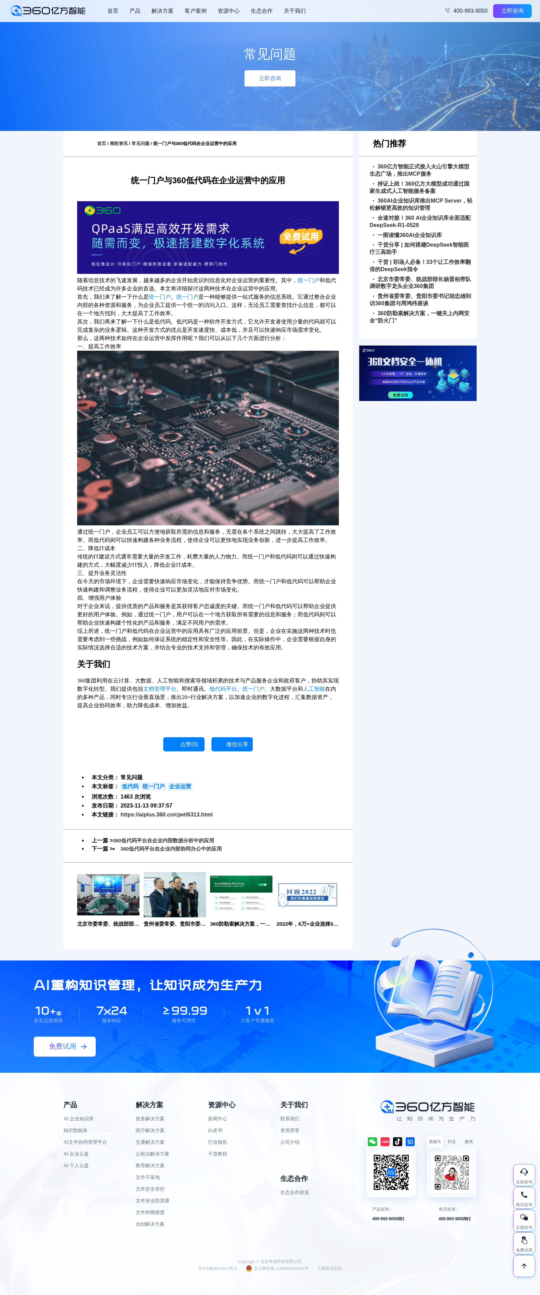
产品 (135, 11)
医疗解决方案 (150, 1130)
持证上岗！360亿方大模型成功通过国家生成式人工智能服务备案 (419, 187)
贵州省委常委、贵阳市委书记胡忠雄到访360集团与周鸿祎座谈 (420, 299)
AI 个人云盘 (76, 1166)
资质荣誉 (290, 1130)
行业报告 (217, 1142)
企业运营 (180, 786)
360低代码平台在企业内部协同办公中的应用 (175, 849)
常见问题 (140, 143)
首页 (112, 11)
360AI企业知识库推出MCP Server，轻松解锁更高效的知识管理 (421, 204)
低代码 (130, 786)
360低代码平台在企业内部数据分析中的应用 (167, 840)
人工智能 (314, 689)
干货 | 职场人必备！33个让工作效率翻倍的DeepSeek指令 (420, 265)
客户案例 (196, 11)
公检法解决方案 (152, 1154)
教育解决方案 (150, 1166)
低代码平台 (223, 689)
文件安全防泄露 (152, 1201)
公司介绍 (290, 1142)
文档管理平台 (159, 689)
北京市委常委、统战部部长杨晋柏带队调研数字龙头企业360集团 (420, 282)
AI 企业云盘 (76, 1154)
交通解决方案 (150, 1142)
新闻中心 (217, 1119)
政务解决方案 (150, 1119)
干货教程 (217, 1154)
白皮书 (215, 1130)
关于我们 (295, 11)
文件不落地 (148, 1177)
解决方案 (163, 11)
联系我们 (290, 1119)
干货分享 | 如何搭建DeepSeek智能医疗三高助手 (419, 248)
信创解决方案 (150, 1224)
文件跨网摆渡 (150, 1212)
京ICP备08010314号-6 (217, 1268)
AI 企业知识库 (78, 1119)
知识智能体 (75, 1130)
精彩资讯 (119, 143)
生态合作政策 (294, 1192)
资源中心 (229, 11)
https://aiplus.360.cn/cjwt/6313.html (167, 815)
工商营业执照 (329, 1268)
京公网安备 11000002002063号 (277, 1268)
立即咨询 (512, 11)
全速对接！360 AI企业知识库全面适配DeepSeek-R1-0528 (420, 221)
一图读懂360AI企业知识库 (407, 235)
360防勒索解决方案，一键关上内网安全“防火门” (419, 316)
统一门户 (309, 280)
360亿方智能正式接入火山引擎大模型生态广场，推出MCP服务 (419, 170)
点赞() (189, 744)
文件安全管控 (150, 1189)
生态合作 (262, 11)
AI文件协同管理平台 (85, 1142)
